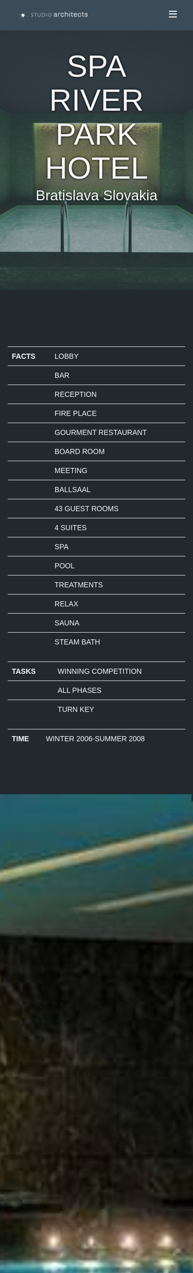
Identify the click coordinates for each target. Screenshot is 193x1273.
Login (27, 1124)
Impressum (36, 1067)
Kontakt (30, 1088)
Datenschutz (38, 1077)
